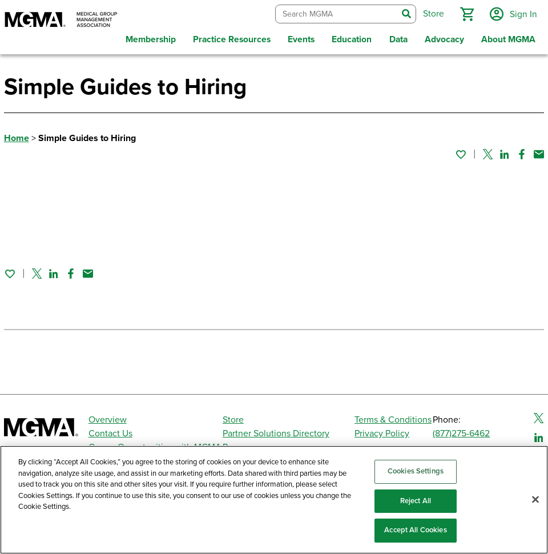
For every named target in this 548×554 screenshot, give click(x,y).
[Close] (535, 499)
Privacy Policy (381, 433)
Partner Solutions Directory (276, 433)
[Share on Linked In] (504, 153)
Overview (107, 419)
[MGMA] (61, 20)
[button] (466, 13)
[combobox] (336, 14)
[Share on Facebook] (522, 153)
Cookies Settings (416, 471)
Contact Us (110, 433)
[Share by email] (539, 153)
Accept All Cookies (415, 530)
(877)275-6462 (461, 433)
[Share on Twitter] (488, 153)
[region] (274, 499)
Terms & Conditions (393, 419)
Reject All (415, 500)
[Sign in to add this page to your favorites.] (460, 153)
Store (233, 419)
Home (16, 137)
